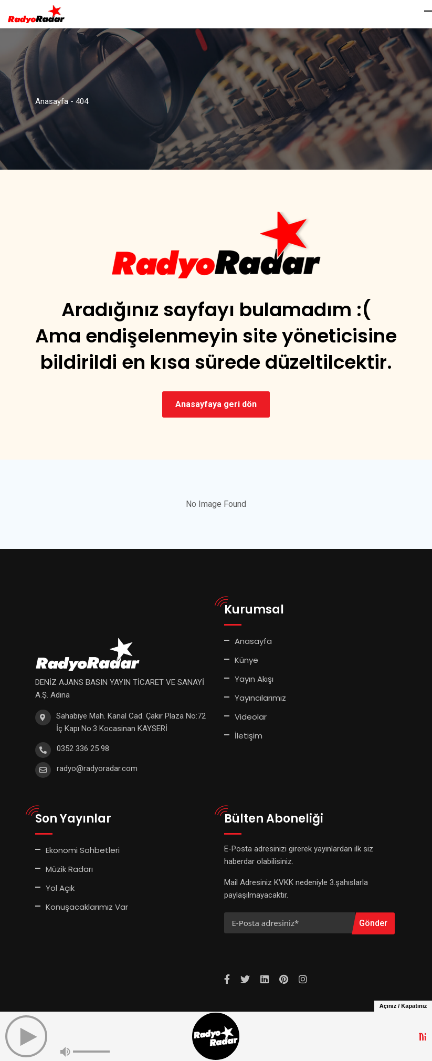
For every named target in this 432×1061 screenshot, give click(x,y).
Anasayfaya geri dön (216, 404)
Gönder (373, 923)
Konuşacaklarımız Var (87, 906)
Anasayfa (253, 641)
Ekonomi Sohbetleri (83, 850)
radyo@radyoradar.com (97, 768)
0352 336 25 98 (83, 748)
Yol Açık (60, 887)
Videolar (251, 716)
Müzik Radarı (69, 869)
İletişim (248, 735)
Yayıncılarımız (260, 697)
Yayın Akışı (254, 678)
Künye (246, 659)
